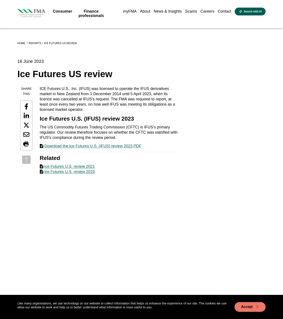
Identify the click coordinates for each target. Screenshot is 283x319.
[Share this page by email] (26, 134)
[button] (26, 144)
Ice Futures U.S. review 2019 (69, 171)
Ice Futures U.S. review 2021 (69, 166)
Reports (35, 43)
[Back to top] (26, 160)
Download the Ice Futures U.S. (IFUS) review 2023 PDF (92, 146)
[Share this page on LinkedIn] (26, 116)
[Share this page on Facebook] (26, 106)
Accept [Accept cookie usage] (250, 307)
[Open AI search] (250, 11)
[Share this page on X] (26, 125)
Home (21, 43)
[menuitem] (62, 12)
